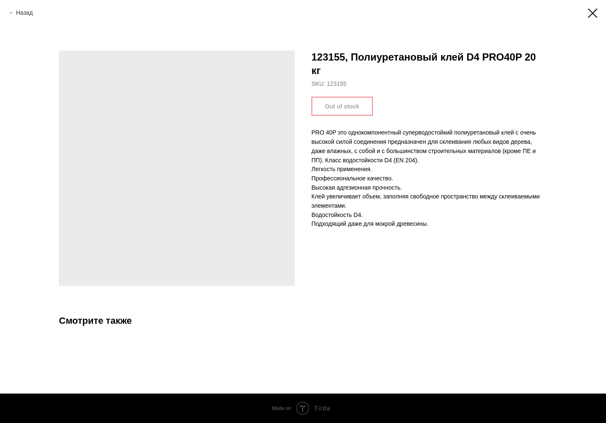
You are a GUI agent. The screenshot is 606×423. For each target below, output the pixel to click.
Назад (24, 12)
